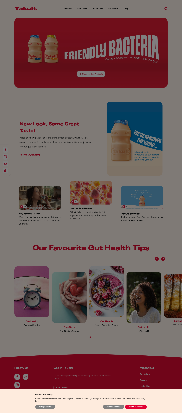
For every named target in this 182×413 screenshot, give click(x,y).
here (37, 405)
